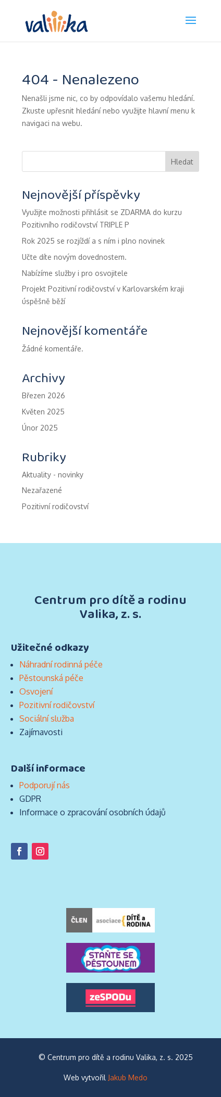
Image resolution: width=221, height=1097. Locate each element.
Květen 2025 (43, 411)
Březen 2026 (43, 395)
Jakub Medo (128, 1077)
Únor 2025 (40, 427)
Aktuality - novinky (52, 474)
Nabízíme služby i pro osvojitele (75, 273)
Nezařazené (42, 490)
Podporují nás (44, 785)
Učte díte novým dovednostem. (74, 257)
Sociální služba (46, 718)
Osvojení (36, 691)
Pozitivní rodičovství (55, 506)
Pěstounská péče (51, 678)
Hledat (182, 161)
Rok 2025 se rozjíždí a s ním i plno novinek (93, 240)
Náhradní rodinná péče (61, 664)
